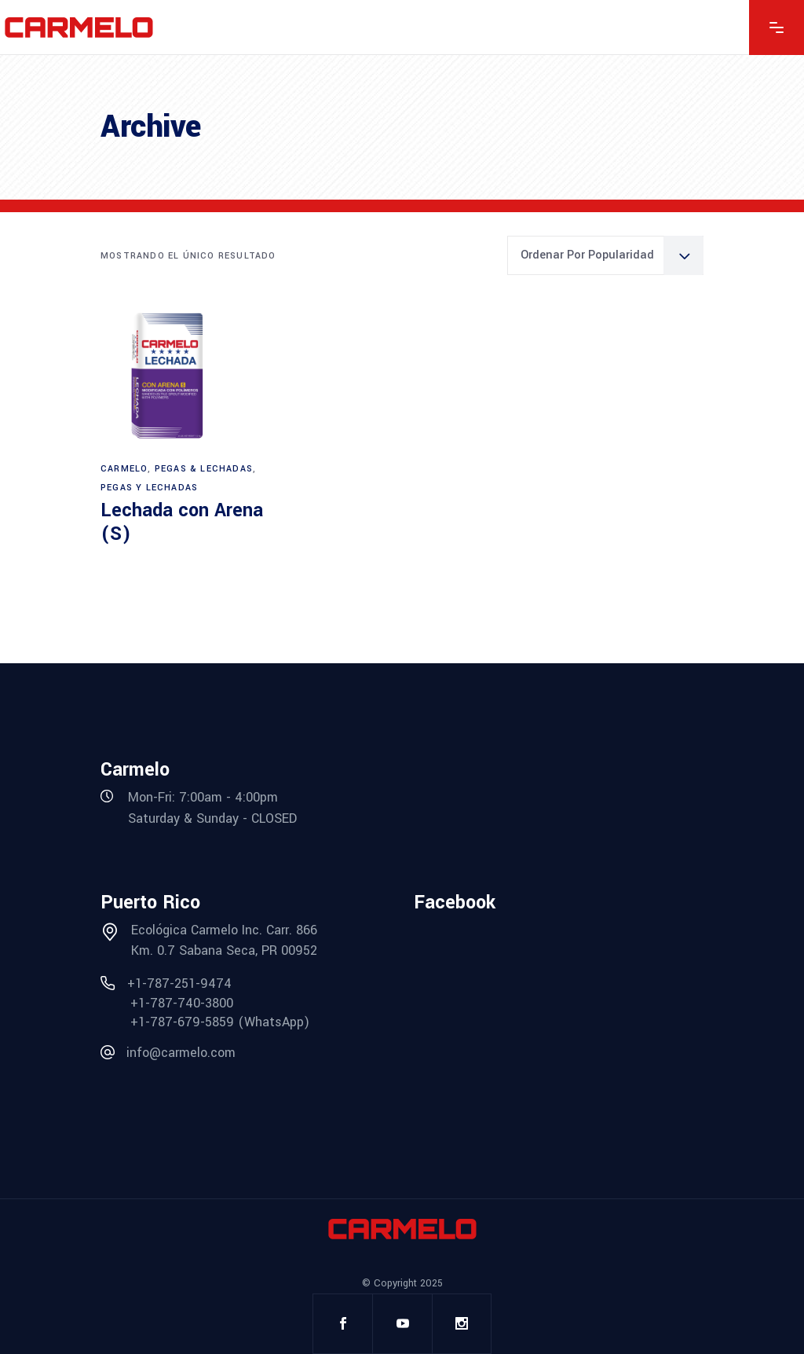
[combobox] (605, 255)
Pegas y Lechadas (149, 488)
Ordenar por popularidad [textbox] (587, 255)
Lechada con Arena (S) (181, 522)
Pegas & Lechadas (204, 469)
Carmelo (124, 469)
